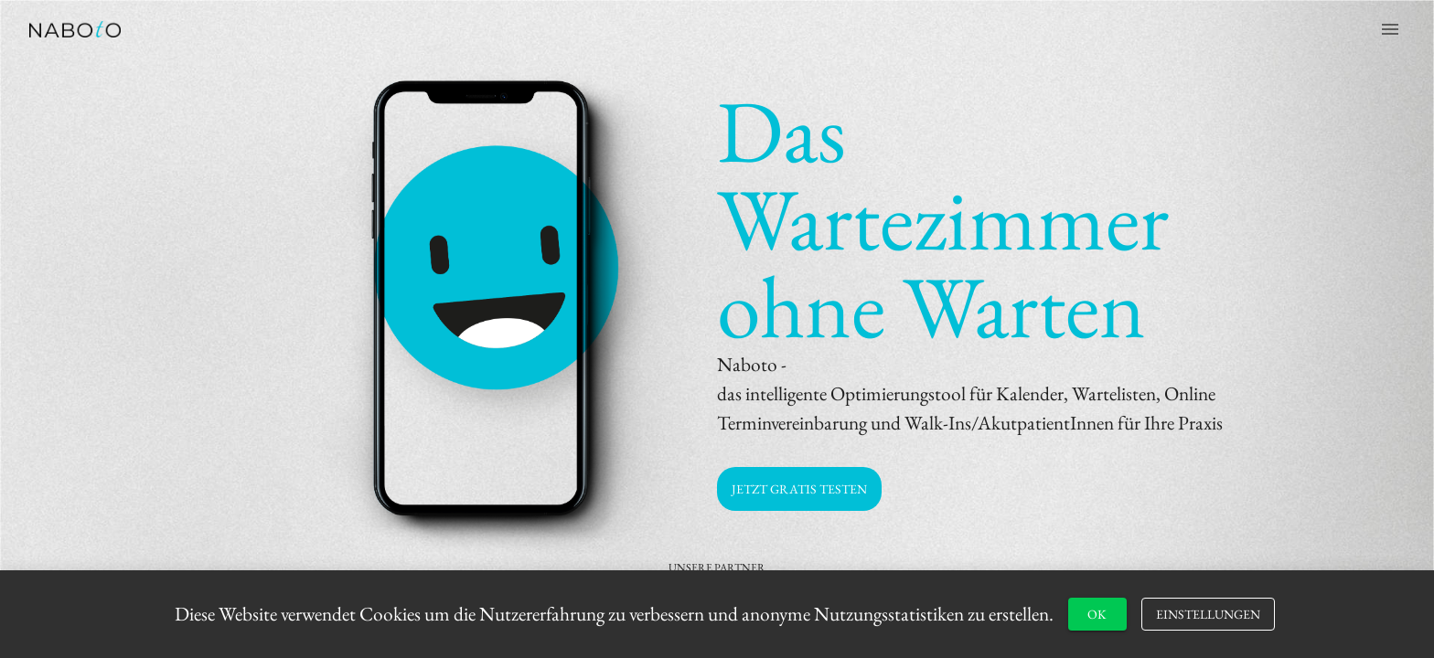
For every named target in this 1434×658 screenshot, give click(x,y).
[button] (799, 489)
